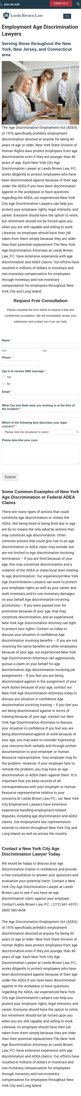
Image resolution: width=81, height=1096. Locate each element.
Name (6, 340)
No (8, 383)
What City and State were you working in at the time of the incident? (38, 407)
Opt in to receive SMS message (24, 371)
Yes (9, 377)
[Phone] (20, 363)
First (4, 350)
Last (44, 350)
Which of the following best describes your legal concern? (34, 424)
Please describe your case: (20, 440)
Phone (7, 357)
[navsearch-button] (78, 4)
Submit (10, 477)
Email (6, 391)
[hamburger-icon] (67, 16)
